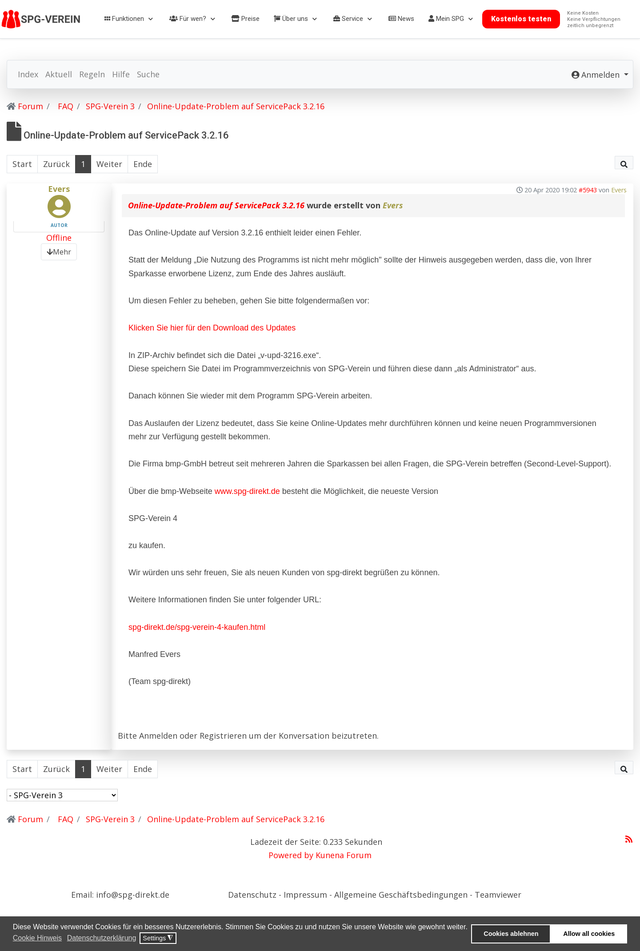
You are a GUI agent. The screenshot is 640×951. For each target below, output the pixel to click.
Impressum (306, 894)
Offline (59, 237)
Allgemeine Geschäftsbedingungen (401, 894)
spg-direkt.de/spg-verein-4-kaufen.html (196, 627)
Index (28, 74)
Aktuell (58, 74)
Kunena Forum (344, 855)
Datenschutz (253, 894)
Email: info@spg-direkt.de (120, 894)
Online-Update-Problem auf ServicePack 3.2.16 (216, 205)
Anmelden (158, 735)
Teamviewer (498, 894)
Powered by (290, 855)
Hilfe (121, 74)
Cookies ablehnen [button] (511, 933)
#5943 (588, 190)
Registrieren (223, 735)
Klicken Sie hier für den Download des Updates (212, 327)
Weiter (109, 164)
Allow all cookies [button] (589, 933)
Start (22, 164)
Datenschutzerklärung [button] (101, 938)
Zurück (56, 164)
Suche (148, 74)
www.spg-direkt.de (247, 491)
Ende (142, 164)
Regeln (92, 74)
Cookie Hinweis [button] (37, 938)
